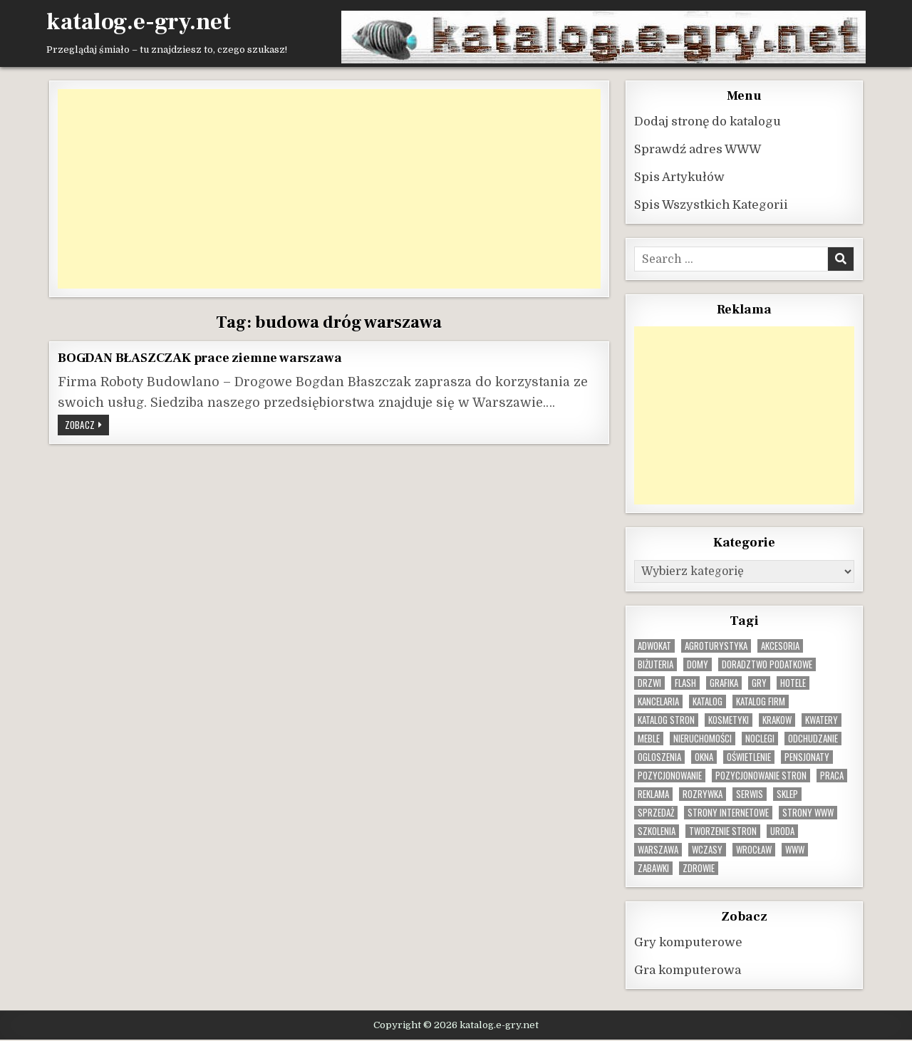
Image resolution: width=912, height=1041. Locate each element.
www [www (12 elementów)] (794, 849)
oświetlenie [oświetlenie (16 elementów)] (749, 757)
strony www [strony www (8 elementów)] (808, 812)
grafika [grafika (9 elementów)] (724, 683)
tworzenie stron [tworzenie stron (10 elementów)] (723, 831)
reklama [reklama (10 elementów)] (653, 794)
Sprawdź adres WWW (697, 149)
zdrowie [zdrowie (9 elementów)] (699, 868)
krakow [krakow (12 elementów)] (777, 720)
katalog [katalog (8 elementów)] (707, 701)
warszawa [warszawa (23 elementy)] (658, 849)
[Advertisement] (329, 189)
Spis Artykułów (679, 177)
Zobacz (87, 426)
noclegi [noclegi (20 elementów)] (759, 738)
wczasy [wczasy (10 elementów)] (707, 849)
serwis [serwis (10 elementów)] (749, 794)
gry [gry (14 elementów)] (759, 683)
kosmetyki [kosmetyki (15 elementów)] (728, 720)
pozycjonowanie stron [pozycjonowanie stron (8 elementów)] (761, 775)
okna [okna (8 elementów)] (704, 757)
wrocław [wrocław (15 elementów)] (754, 849)
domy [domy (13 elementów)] (697, 664)
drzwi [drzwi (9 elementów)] (649, 683)
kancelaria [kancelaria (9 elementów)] (658, 701)
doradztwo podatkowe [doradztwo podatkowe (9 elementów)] (767, 664)
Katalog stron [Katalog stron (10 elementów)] (666, 720)
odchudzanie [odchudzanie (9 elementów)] (813, 738)
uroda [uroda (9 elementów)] (782, 831)
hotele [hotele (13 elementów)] (793, 683)
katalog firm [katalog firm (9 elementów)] (760, 701)
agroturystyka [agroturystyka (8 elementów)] (716, 646)
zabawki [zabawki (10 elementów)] (653, 868)
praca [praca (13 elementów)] (832, 775)
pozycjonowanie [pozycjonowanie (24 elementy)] (670, 775)
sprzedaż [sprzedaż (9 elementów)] (656, 812)
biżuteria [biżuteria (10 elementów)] (655, 664)
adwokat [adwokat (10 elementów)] (654, 646)
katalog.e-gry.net (138, 22)
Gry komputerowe (688, 942)
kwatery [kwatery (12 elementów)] (821, 720)
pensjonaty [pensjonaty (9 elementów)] (806, 757)
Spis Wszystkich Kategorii (711, 205)
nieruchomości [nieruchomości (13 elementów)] (702, 738)
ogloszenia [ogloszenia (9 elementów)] (659, 757)
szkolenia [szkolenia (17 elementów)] (656, 831)
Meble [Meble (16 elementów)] (649, 738)
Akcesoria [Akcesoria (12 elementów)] (780, 646)
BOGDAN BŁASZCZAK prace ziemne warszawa (199, 357)
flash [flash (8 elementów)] (685, 683)
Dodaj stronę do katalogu (707, 121)
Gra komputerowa (687, 970)
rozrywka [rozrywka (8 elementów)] (702, 794)
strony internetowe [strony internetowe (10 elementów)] (728, 812)
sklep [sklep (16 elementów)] (787, 794)
